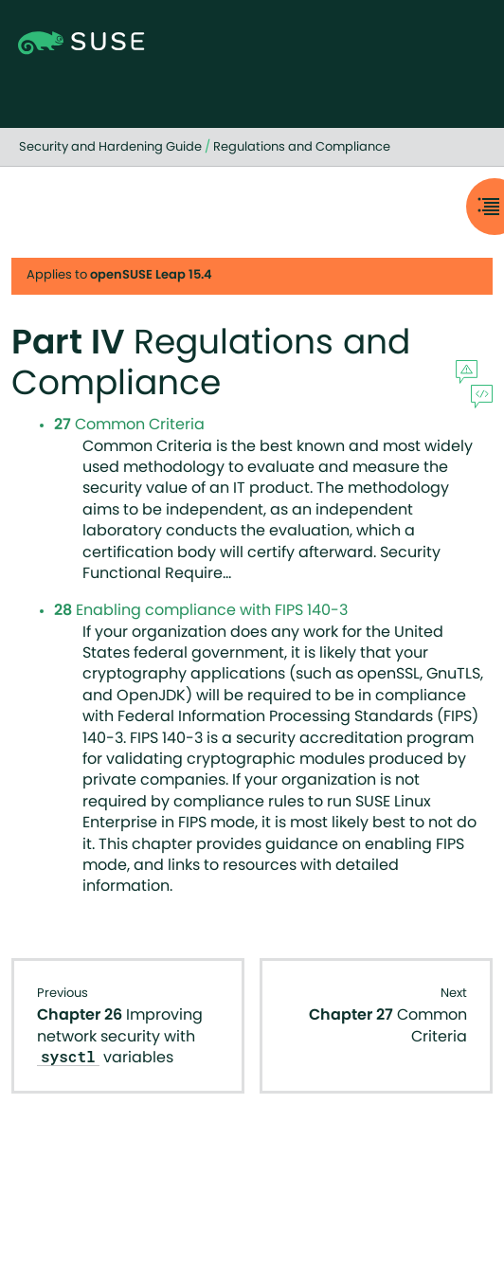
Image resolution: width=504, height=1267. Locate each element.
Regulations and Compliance (301, 147)
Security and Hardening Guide (110, 147)
